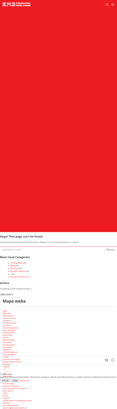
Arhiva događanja (9, 330)
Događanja (7, 350)
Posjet (5, 311)
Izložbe (5, 337)
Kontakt (6, 396)
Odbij (15, 380)
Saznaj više (24, 380)
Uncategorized (16, 263)
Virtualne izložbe (9, 345)
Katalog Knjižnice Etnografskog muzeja (17, 400)
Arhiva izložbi (8, 335)
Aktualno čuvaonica (18, 276)
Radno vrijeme (8, 316)
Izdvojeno (6, 398)
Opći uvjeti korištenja (10, 405)
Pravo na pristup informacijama (14, 388)
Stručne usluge (8, 383)
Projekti (5, 357)
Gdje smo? (6, 313)
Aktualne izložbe (9, 333)
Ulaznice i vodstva (9, 318)
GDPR (5, 393)
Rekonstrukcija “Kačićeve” (12, 362)
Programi (6, 366)
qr (11, 274)
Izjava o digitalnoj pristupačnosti (15, 408)
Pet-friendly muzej (9, 323)
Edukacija (6, 364)
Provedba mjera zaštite (11, 359)
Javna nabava (8, 391)
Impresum (6, 403)
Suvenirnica (7, 320)
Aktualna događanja (10, 328)
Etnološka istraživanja (11, 386)
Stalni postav (7, 342)
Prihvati (5, 380)
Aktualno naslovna (18, 271)
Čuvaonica (14, 268)
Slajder (13, 265)
